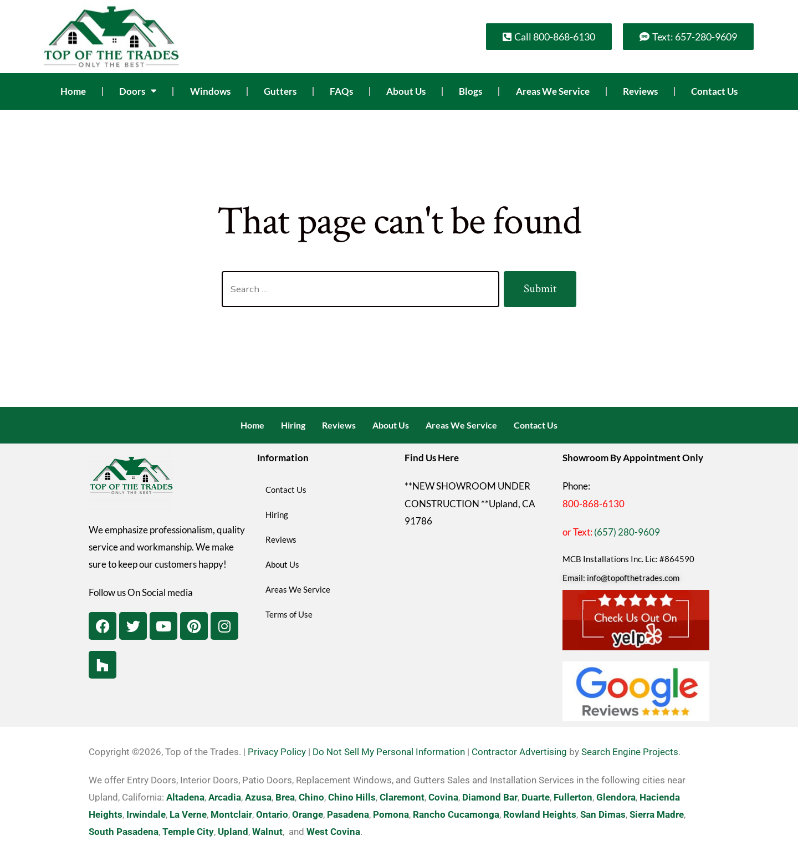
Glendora (616, 797)
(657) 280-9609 (627, 532)
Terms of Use (289, 614)
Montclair (231, 814)
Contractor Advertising (519, 751)
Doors (137, 91)
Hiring (293, 425)
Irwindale (146, 814)
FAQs (341, 91)
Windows (210, 91)
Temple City (188, 831)
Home (73, 91)
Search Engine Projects (629, 751)
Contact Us (714, 91)
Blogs (470, 91)
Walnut (267, 831)
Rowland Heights (539, 814)
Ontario (272, 814)
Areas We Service (553, 91)
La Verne (188, 814)
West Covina (333, 831)
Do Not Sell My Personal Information (389, 751)
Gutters (280, 91)
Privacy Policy (277, 751)
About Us (406, 91)
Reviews (640, 91)
